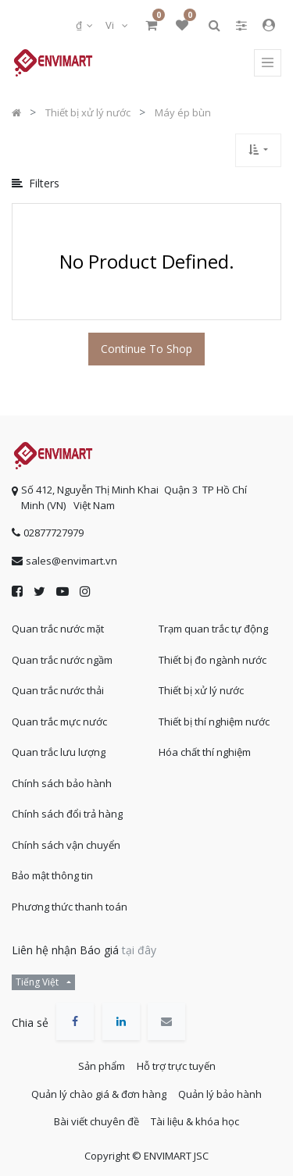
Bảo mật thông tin (52, 875)
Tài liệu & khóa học (195, 1121)
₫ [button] (80, 25)
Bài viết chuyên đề (96, 1121)
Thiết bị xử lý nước (201, 690)
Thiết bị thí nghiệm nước (214, 722)
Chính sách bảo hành (62, 783)
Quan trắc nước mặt (58, 629)
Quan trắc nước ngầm (62, 660)
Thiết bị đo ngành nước (212, 660)
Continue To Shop (146, 348)
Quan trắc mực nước (59, 722)
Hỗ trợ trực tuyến (176, 1066)
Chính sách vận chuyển (66, 845)
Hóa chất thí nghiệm (205, 752)
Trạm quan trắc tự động (213, 629)
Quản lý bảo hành (220, 1094)
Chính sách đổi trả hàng (67, 814)
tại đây (139, 950)
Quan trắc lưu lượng (58, 752)
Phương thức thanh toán (69, 907)
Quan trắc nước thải (58, 690)
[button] (258, 150)
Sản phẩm (101, 1066)
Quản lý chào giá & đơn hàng (98, 1094)
